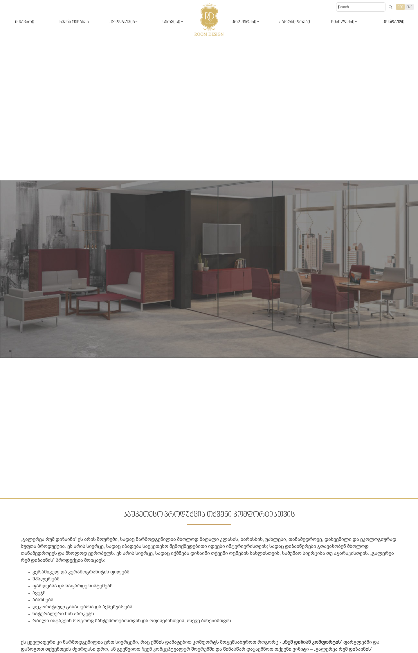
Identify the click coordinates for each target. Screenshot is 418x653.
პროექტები (244, 22)
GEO (400, 7)
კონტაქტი (393, 22)
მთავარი (24, 22)
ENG (409, 7)
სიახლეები (342, 22)
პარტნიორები (294, 22)
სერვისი (171, 22)
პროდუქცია (122, 22)
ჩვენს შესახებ (74, 22)
